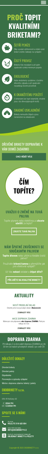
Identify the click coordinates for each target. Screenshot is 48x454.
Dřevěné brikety (8, 367)
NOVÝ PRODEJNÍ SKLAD (24, 305)
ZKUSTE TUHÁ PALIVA (24, 231)
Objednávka (6, 375)
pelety (33, 383)
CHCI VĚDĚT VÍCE (24, 156)
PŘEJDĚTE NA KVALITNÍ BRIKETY (24, 279)
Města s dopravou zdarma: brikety (15, 383)
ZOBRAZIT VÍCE (24, 313)
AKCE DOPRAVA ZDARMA (24, 318)
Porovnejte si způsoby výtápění (14, 379)
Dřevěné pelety (8, 371)
